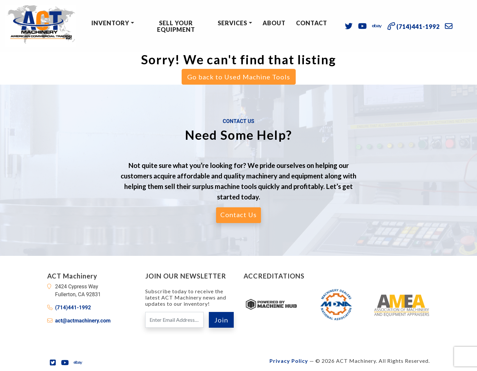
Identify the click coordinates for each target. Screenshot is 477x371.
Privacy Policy (288, 361)
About (274, 23)
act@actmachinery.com (82, 321)
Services (232, 23)
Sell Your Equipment (176, 26)
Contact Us (238, 214)
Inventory (110, 23)
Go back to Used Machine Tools (238, 77)
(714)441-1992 (73, 307)
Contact (311, 23)
